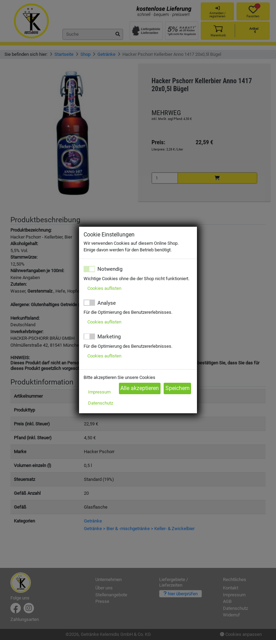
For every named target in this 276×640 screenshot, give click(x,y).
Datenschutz (100, 403)
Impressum (99, 392)
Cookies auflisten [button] (104, 288)
